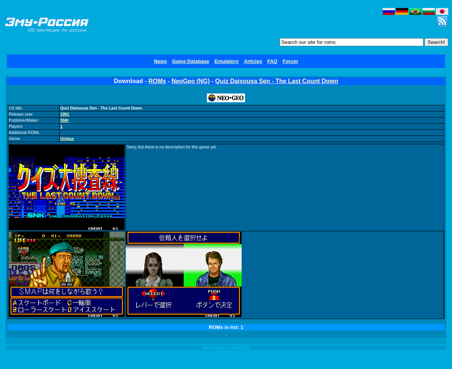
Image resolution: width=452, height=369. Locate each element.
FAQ (272, 61)
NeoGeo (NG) (191, 81)
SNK (64, 120)
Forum (290, 61)
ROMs (157, 81)
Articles (253, 61)
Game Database (191, 61)
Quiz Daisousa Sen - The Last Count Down (276, 81)
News (160, 61)
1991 (64, 114)
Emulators (227, 61)
